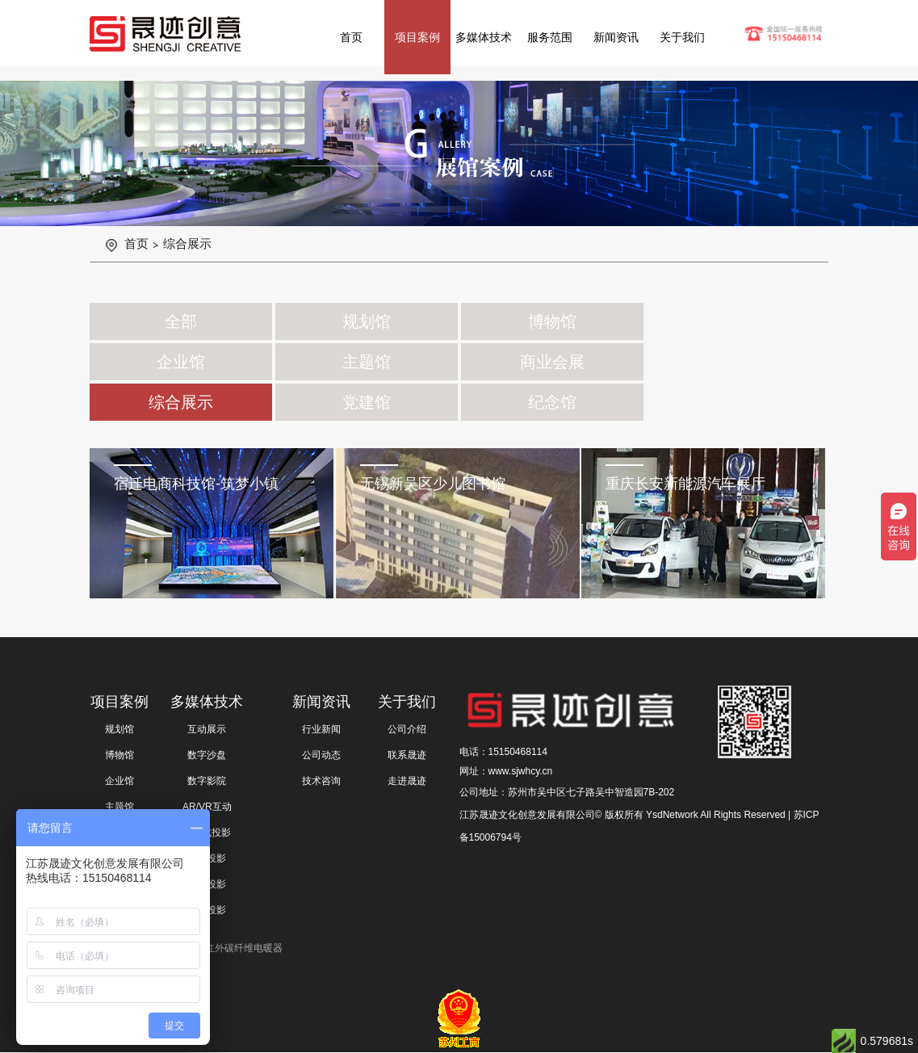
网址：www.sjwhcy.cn (506, 771)
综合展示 (187, 243)
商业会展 (552, 362)
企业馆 (181, 362)
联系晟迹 (407, 755)
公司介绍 (407, 729)
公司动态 (321, 755)
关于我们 (682, 37)
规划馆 (366, 321)
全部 (181, 321)
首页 (351, 37)
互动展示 (206, 729)
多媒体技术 (483, 37)
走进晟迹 (407, 781)
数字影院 (206, 781)
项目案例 (417, 37)
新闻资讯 (616, 37)
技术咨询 (321, 781)
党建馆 (366, 402)
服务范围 (549, 37)
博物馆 (552, 321)
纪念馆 (552, 402)
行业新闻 (321, 729)
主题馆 (366, 362)
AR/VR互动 (207, 806)
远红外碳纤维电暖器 (239, 948)
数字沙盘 (206, 755)
